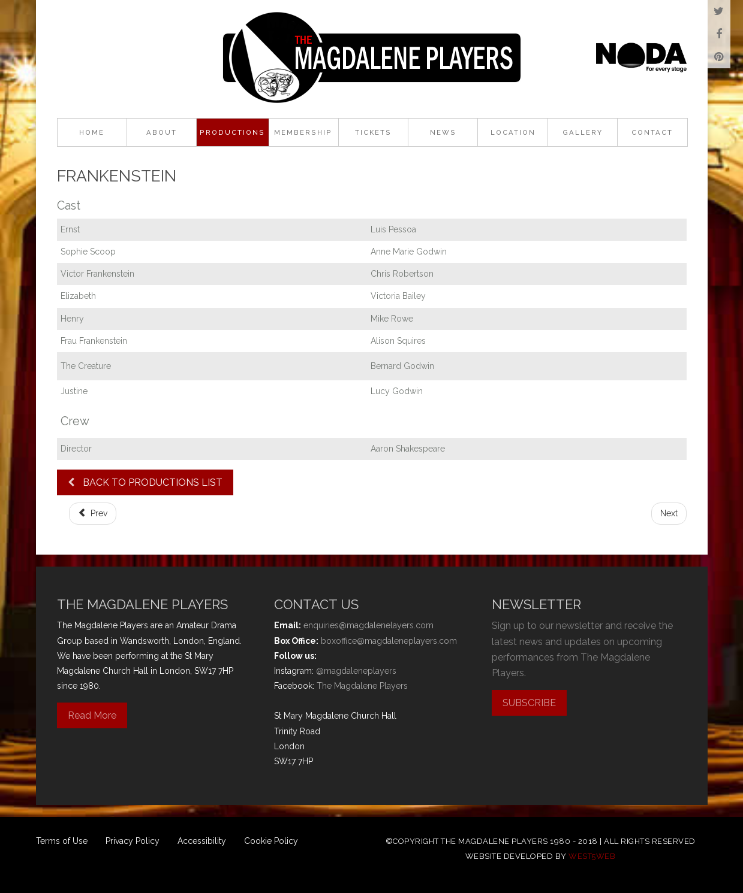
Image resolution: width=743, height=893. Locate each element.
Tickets (373, 132)
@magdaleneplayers (356, 671)
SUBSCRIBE (529, 703)
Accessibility (202, 841)
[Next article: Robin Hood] (669, 513)
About (161, 132)
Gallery (582, 132)
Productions (232, 132)
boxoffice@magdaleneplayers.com (389, 641)
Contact (652, 132)
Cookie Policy (271, 841)
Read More (92, 715)
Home (91, 132)
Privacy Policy (133, 841)
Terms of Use (62, 841)
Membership (303, 132)
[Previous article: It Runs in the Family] (93, 513)
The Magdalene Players (362, 686)
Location (513, 132)
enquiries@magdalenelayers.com (368, 625)
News (443, 132)
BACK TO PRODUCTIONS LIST (145, 482)
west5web (591, 856)
